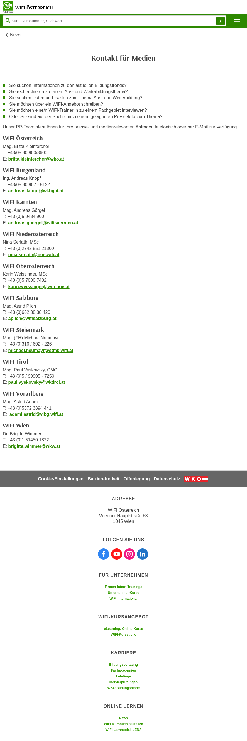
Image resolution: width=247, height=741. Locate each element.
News (15, 34)
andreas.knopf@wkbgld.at (36, 190)
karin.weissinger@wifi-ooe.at (39, 286)
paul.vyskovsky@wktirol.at (36, 382)
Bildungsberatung (123, 665)
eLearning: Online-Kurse (123, 629)
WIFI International (123, 599)
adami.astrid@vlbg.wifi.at (36, 414)
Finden (220, 21)
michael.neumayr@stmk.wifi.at (40, 350)
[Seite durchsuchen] (114, 20)
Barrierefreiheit (103, 479)
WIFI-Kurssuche (123, 634)
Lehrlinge (123, 676)
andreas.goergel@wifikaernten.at (43, 222)
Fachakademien (123, 670)
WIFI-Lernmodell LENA (124, 730)
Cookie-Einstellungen (61, 479)
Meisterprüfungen (123, 682)
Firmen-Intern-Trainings (123, 587)
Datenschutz (167, 479)
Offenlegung (137, 479)
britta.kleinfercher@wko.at (36, 159)
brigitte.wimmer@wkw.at (34, 446)
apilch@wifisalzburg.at (32, 318)
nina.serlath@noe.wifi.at (34, 254)
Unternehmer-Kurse (123, 593)
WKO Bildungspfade (123, 688)
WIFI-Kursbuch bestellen (123, 724)
